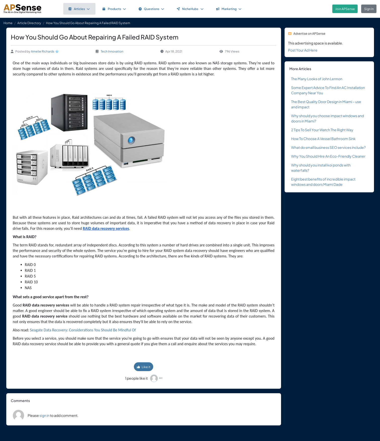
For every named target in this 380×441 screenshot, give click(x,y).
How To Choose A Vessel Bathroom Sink (323, 138)
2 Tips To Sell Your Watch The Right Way (322, 129)
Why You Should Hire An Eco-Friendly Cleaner (328, 156)
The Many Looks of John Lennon (316, 78)
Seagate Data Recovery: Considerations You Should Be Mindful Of (83, 330)
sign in (44, 415)
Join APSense (345, 9)
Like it (143, 367)
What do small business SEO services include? (328, 147)
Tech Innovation (112, 51)
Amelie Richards (42, 51)
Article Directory (29, 23)
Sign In (369, 9)
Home (8, 23)
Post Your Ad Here (302, 50)
